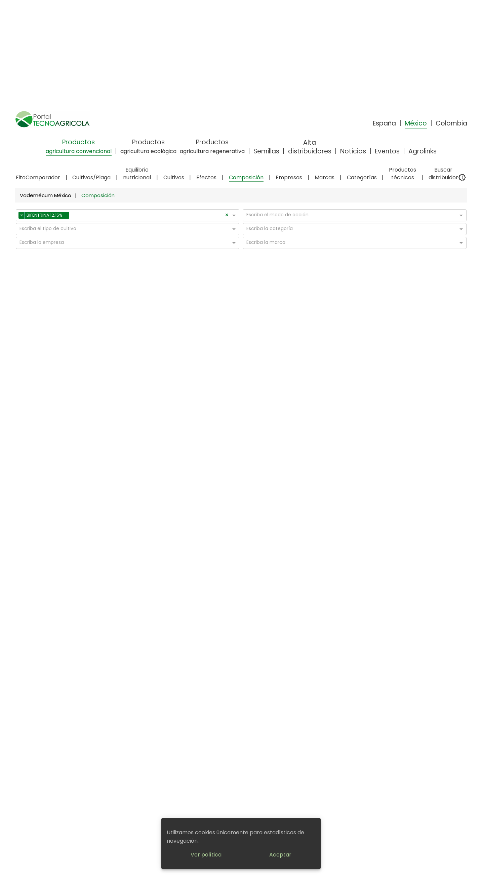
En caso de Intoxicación (263, 713)
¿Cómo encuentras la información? (263, 682)
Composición (246, 177)
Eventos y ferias (345, 685)
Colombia (451, 123)
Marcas (324, 177)
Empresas (289, 177)
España (384, 123)
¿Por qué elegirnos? (263, 699)
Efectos (206, 177)
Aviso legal (182, 678)
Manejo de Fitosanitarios (263, 706)
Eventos (387, 151)
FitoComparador (38, 177)
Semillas (266, 151)
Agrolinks (422, 151)
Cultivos (173, 177)
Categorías (362, 177)
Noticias (353, 151)
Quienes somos (263, 692)
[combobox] (148, 216)
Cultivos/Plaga (91, 177)
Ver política (206, 854)
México (416, 123)
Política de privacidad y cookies (182, 689)
